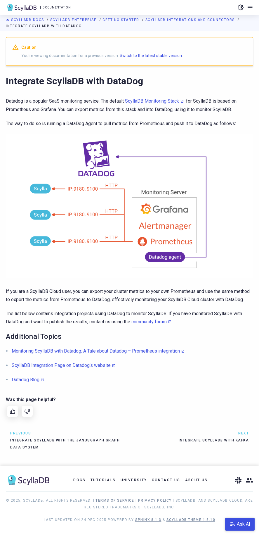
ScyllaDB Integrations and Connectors (190, 20)
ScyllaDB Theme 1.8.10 (190, 520)
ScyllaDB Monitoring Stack (152, 101)
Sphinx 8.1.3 (148, 520)
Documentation (57, 7)
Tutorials (103, 480)
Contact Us (166, 480)
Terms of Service (114, 500)
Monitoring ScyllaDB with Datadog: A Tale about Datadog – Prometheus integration (96, 351)
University (134, 480)
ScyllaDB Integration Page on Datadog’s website (61, 365)
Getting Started (121, 20)
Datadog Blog (25, 379)
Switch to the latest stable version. (151, 55)
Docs (79, 480)
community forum (149, 322)
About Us (196, 480)
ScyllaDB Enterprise (74, 20)
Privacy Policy (155, 500)
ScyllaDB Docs (25, 20)
